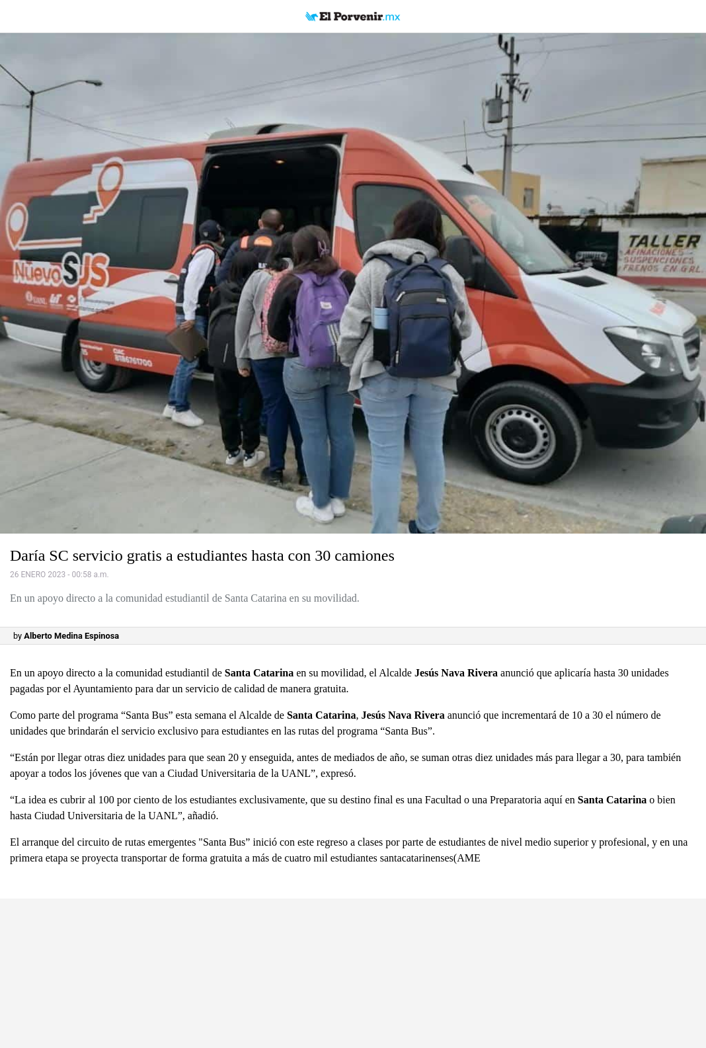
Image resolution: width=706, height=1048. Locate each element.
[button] (353, 283)
